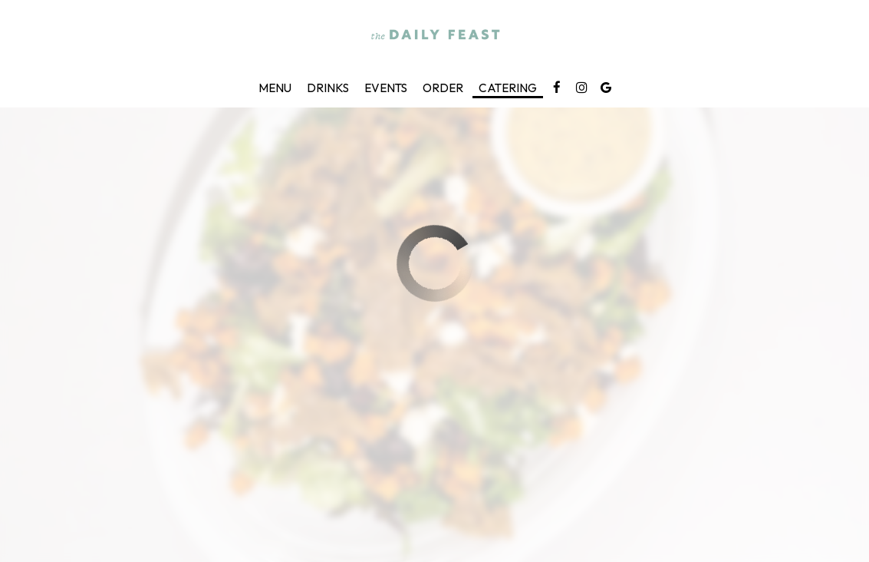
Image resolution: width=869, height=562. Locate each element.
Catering (508, 88)
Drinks (328, 88)
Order (443, 88)
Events (385, 88)
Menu (274, 88)
